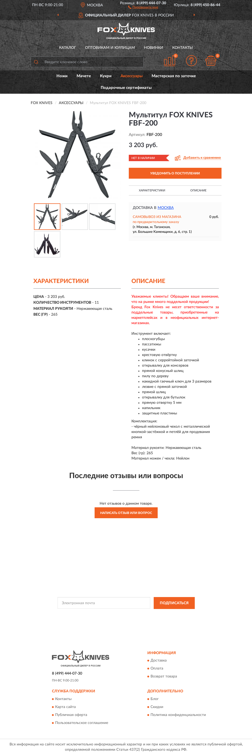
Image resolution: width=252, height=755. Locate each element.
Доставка (159, 661)
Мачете (84, 76)
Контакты (182, 48)
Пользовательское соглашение (81, 723)
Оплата (157, 669)
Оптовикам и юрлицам (110, 48)
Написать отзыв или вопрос (126, 512)
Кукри (106, 76)
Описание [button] (198, 190)
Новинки (153, 48)
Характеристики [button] (152, 190)
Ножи (62, 76)
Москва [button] (166, 208)
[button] (143, 6)
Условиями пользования (118, 619)
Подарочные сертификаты (126, 88)
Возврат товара (164, 677)
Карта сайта (65, 707)
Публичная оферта (71, 715)
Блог (155, 699)
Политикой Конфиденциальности (152, 615)
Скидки (157, 707)
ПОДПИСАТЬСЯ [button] (174, 603)
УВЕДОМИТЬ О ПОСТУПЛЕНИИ (175, 173)
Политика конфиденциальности (178, 715)
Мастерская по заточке (174, 76)
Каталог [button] (67, 48)
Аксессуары (132, 76)
